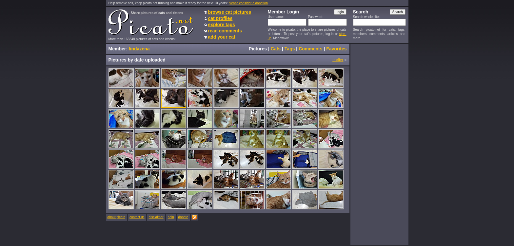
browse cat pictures (229, 12)
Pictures (258, 48)
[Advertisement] (379, 144)
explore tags (221, 24)
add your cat (221, 37)
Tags (290, 48)
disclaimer (156, 217)
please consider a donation (248, 3)
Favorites (336, 48)
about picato (117, 217)
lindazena (139, 48)
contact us (137, 217)
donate (183, 217)
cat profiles (220, 18)
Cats (276, 48)
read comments (225, 30)
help (171, 217)
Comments (310, 48)
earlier (337, 60)
